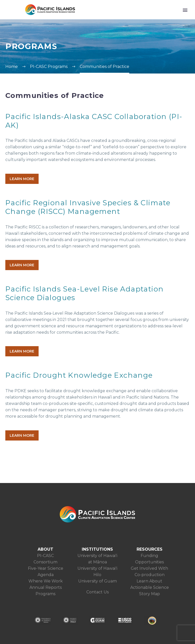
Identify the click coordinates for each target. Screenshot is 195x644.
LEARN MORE (22, 179)
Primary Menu (185, 10)
